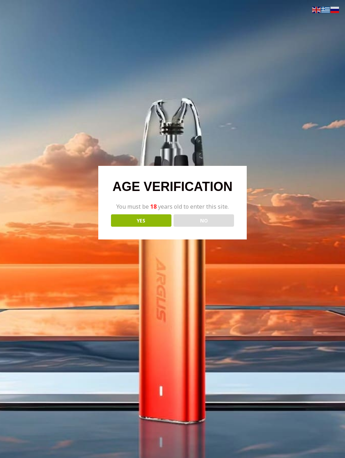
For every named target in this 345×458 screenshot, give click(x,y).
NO (204, 220)
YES (141, 220)
